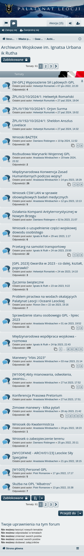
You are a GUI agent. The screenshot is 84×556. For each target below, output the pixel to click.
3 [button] (51, 66)
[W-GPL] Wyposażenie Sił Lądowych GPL (43, 82)
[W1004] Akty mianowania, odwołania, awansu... (42, 376)
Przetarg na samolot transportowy (39, 246)
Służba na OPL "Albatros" (31, 483)
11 (81, 349)
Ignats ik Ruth (40, 236)
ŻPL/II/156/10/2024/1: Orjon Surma (39, 108)
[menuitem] (6, 23)
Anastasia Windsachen (45, 157)
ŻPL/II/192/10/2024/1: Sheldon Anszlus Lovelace (42, 122)
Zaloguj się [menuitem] (71, 24)
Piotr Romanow (41, 473)
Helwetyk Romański (44, 86)
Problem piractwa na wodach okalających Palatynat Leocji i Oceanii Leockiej (44, 298)
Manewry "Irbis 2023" (29, 357)
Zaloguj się (11, 30)
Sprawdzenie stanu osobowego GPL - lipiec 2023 (45, 317)
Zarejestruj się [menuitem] (78, 24)
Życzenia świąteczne (28, 282)
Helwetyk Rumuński (44, 100)
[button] (56, 66)
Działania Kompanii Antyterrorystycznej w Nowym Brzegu (44, 213)
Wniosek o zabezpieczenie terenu (38, 438)
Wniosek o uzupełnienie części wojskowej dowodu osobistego (44, 230)
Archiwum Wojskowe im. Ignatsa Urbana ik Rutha (41, 50)
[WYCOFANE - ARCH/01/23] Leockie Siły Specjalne (42, 455)
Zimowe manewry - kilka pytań (36, 407)
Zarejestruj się (31, 30)
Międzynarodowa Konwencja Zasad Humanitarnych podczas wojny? (39, 173)
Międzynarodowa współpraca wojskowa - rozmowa (44, 338)
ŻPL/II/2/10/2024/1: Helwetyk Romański (43, 96)
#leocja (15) (56, 23)
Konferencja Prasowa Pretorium (37, 395)
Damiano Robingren (44, 140)
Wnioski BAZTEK (24, 137)
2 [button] (46, 66)
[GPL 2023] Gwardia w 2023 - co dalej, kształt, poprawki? (47, 265)
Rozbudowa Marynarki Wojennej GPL (41, 154)
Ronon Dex (39, 304)
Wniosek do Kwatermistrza (33, 424)
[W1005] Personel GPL (29, 469)
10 (76, 349)
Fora (14, 24)
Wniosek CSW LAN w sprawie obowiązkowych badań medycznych (40, 194)
